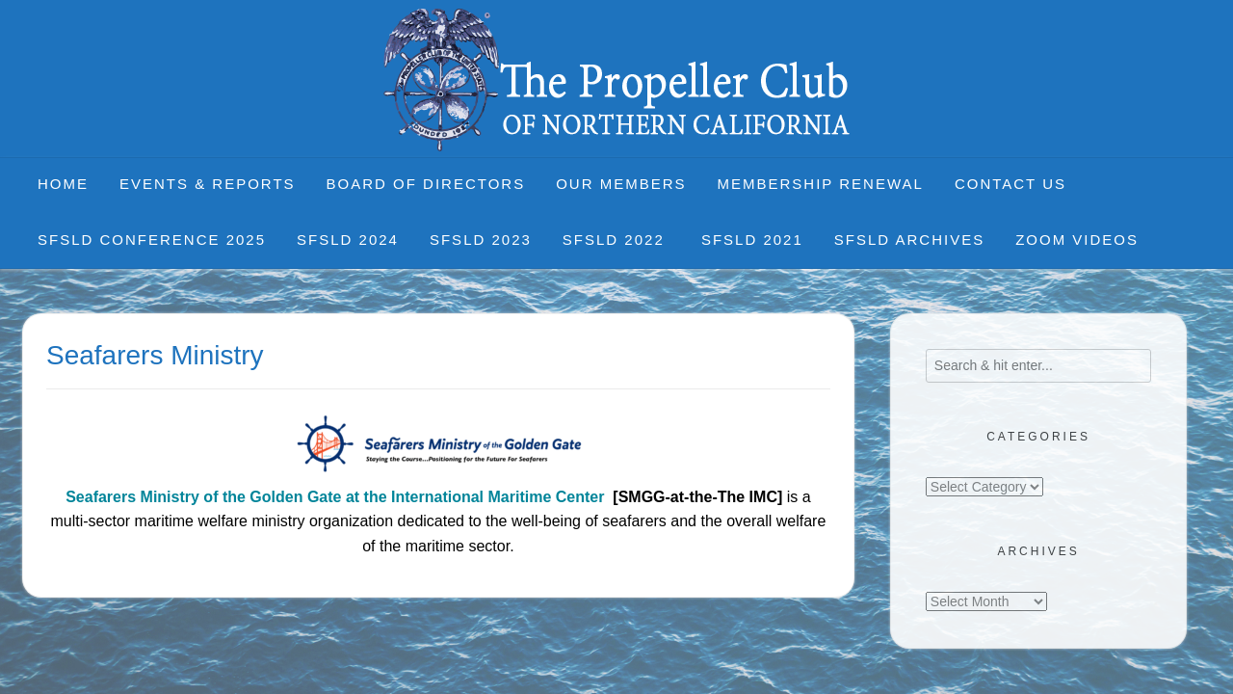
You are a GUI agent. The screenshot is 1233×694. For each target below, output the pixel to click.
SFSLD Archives (909, 239)
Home (63, 183)
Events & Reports (207, 183)
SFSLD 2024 (348, 239)
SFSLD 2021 (752, 239)
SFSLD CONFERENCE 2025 (152, 239)
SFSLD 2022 (616, 239)
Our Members (621, 183)
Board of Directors (426, 183)
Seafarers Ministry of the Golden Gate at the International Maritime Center (335, 497)
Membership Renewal (821, 183)
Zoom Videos (1077, 239)
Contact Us (1010, 183)
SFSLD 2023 (481, 239)
